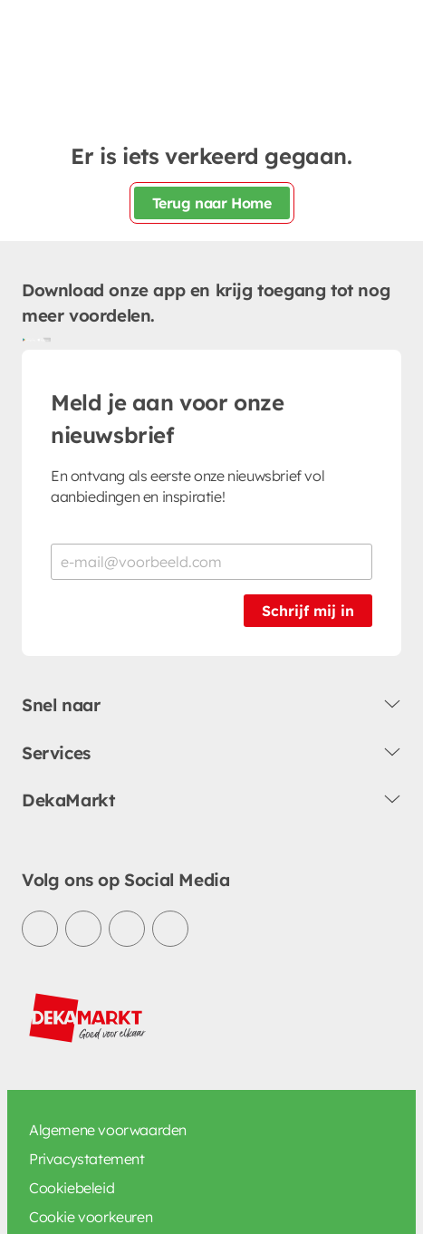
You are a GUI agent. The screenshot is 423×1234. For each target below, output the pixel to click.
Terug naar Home (212, 203)
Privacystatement (87, 1159)
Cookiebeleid (71, 1188)
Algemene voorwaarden (108, 1130)
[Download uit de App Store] (43, 339)
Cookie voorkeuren (90, 1217)
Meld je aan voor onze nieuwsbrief (167, 418)
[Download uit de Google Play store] (29, 339)
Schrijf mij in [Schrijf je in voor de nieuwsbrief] (308, 611)
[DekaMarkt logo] (88, 1018)
